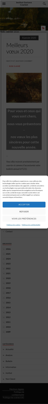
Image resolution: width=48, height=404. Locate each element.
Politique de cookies (13, 225)
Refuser (24, 211)
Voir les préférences (24, 218)
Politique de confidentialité (31, 225)
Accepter (24, 204)
